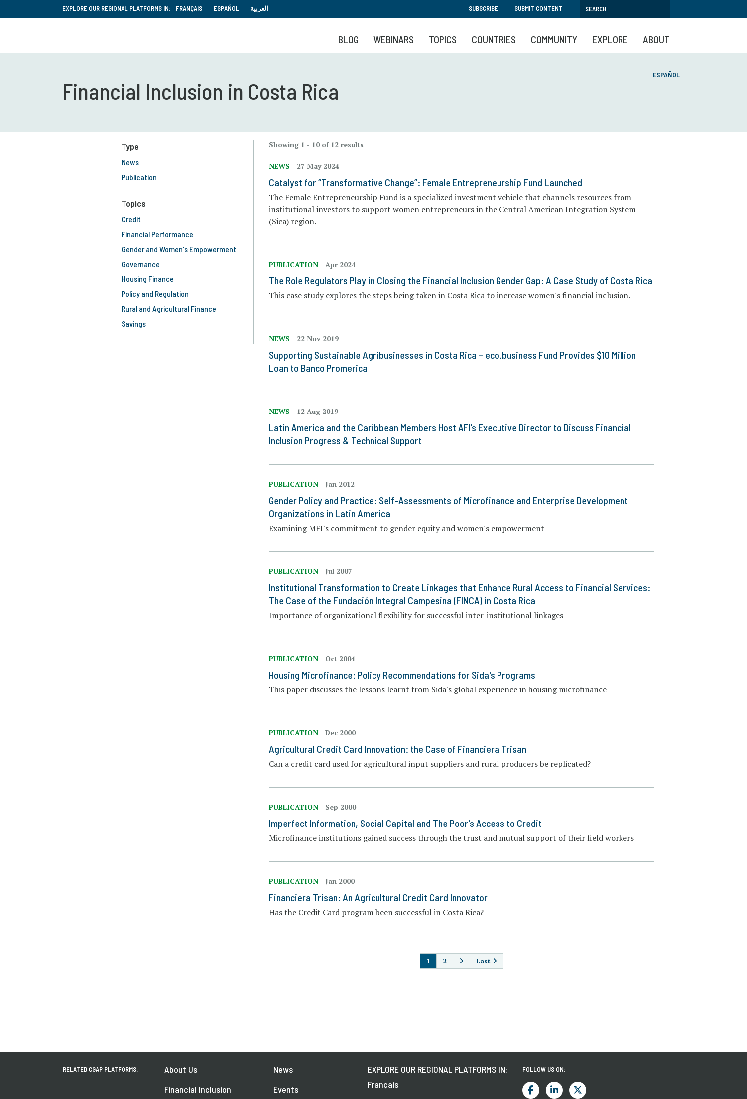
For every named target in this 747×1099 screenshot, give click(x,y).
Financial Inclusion (197, 1089)
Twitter (577, 1090)
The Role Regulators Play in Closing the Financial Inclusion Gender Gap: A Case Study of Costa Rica (466, 280)
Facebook (530, 1090)
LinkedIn (554, 1090)
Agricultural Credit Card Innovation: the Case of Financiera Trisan (403, 749)
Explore (610, 39)
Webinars (394, 39)
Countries (494, 39)
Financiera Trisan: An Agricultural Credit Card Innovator (383, 897)
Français (189, 8)
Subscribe (483, 8)
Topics (443, 39)
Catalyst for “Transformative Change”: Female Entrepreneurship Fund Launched (431, 182)
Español (226, 8)
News (283, 1069)
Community (554, 39)
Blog (348, 39)
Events (285, 1089)
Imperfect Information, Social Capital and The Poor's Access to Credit (410, 823)
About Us (180, 1069)
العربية (259, 8)
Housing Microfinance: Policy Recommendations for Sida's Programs (407, 675)
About (656, 39)
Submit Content (538, 8)
